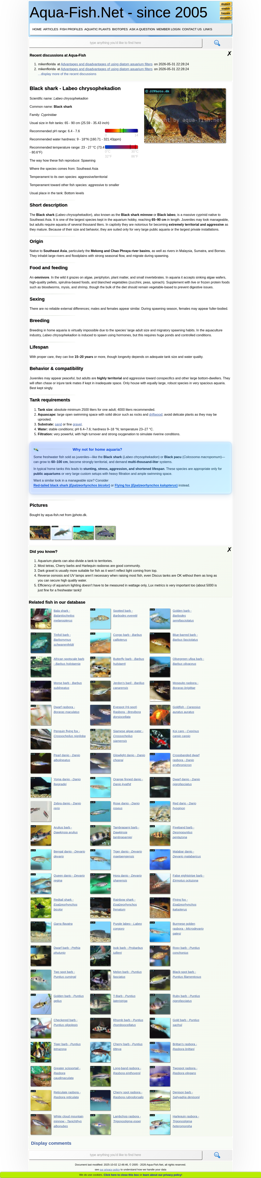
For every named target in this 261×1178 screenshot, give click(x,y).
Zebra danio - (56, 813)
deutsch (225, 3)
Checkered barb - (54, 1031)
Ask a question (142, 29)
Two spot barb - (53, 982)
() (71, 485)
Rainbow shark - (114, 910)
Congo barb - (117, 643)
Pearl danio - (56, 764)
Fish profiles (71, 29)
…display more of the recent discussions (67, 74)
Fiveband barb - (172, 837)
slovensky (225, 18)
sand (58, 424)
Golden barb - (172, 618)
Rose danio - (115, 813)
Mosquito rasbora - (174, 691)
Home (37, 29)
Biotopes (120, 29)
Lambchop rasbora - (116, 1128)
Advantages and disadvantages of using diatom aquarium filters (107, 64)
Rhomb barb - (117, 1031)
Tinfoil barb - (52, 643)
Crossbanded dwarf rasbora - (175, 764)
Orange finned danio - (117, 788)
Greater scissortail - (56, 1079)
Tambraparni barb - (115, 837)
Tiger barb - (56, 1055)
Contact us (191, 29)
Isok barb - (117, 958)
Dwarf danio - (175, 788)
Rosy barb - (175, 958)
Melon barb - (116, 982)
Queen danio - (52, 885)
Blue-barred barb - (174, 643)
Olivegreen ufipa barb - (176, 667)
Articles (50, 29)
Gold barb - (175, 1031)
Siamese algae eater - (116, 740)
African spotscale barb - (54, 667)
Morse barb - (57, 691)
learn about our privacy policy (162, 1174)
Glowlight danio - (114, 764)
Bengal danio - (53, 861)
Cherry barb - (117, 1055)
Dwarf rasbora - (55, 715)
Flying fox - (173, 910)
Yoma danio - (56, 788)
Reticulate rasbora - (56, 1104)
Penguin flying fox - (56, 740)
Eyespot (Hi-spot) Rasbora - (116, 715)
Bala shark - (53, 618)
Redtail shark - (54, 910)
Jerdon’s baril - (115, 691)
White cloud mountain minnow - (57, 1128)
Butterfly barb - (114, 667)
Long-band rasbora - (116, 1079)
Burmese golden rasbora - (175, 934)
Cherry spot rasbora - (117, 1104)
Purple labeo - (117, 934)
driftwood (155, 414)
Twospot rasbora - (174, 1079)
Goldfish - (175, 715)
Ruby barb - (175, 1007)
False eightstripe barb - (176, 885)
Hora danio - (116, 885)
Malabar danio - (176, 861)
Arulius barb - (54, 837)
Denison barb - (175, 1104)
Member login (168, 29)
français (225, 13)
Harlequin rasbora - (175, 1128)
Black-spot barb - (176, 982)
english (225, 8)
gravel (77, 424)
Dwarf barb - (56, 958)
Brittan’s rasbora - (174, 1055)
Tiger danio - (117, 861)
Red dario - (173, 813)
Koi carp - (175, 740)
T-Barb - (113, 1007)
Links (207, 29)
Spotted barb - (114, 618)
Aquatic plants (97, 29)
